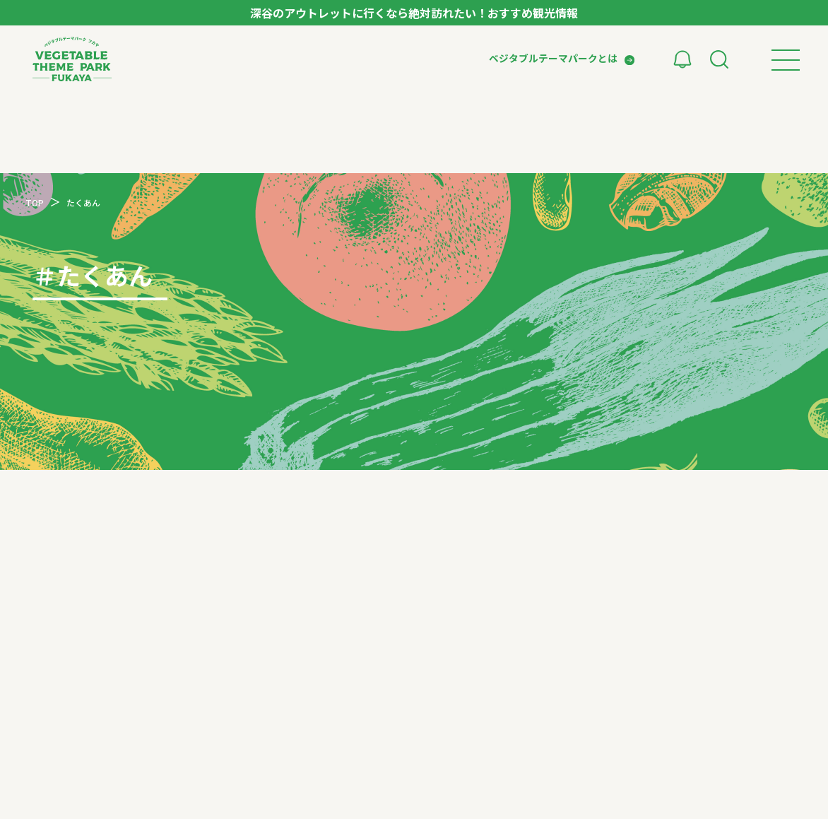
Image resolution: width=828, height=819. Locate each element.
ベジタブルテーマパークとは (553, 59)
